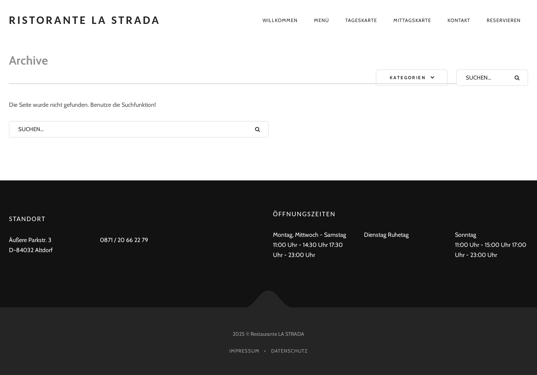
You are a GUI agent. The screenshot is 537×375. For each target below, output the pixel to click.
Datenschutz (289, 351)
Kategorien (407, 77)
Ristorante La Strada (84, 20)
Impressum (244, 351)
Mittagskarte (412, 20)
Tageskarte (361, 20)
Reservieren (504, 20)
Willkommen (280, 20)
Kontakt (459, 20)
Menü (321, 20)
